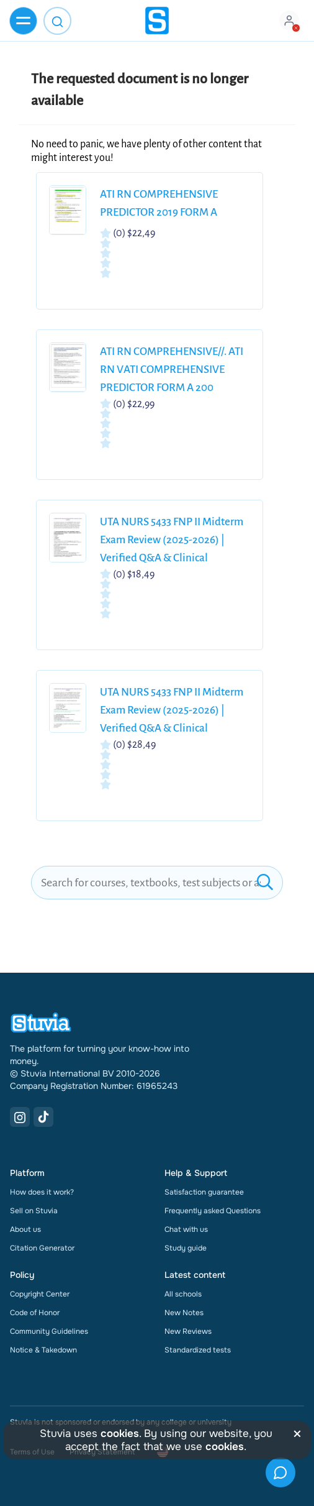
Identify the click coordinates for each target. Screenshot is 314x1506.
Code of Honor (35, 1313)
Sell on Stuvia (34, 1211)
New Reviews (188, 1331)
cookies (120, 1433)
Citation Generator (42, 1248)
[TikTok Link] (43, 1117)
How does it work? (42, 1192)
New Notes (184, 1313)
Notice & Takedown (43, 1350)
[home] (157, 20)
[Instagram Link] (20, 1117)
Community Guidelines (49, 1331)
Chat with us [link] (186, 1229)
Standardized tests (197, 1350)
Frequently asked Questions (212, 1211)
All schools (183, 1294)
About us (25, 1229)
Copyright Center (40, 1294)
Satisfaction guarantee (204, 1192)
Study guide (185, 1248)
